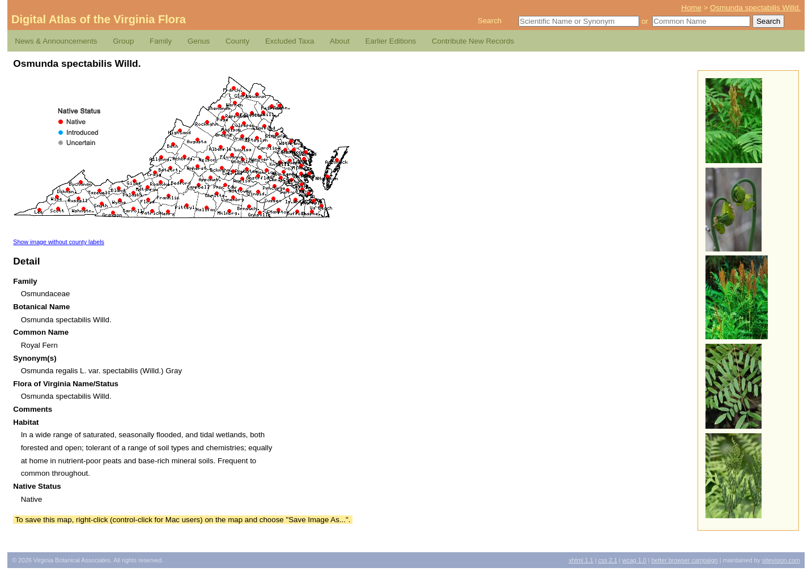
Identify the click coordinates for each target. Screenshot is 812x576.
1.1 (581, 560)
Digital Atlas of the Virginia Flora (98, 19)
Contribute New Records (473, 41)
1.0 (634, 560)
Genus (199, 41)
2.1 (608, 560)
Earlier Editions (390, 41)
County (237, 41)
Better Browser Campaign (684, 560)
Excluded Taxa (289, 41)
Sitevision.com (781, 560)
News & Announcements (56, 41)
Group (123, 41)
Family (161, 41)
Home (691, 7)
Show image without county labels (58, 241)
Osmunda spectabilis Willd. (755, 7)
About (340, 41)
